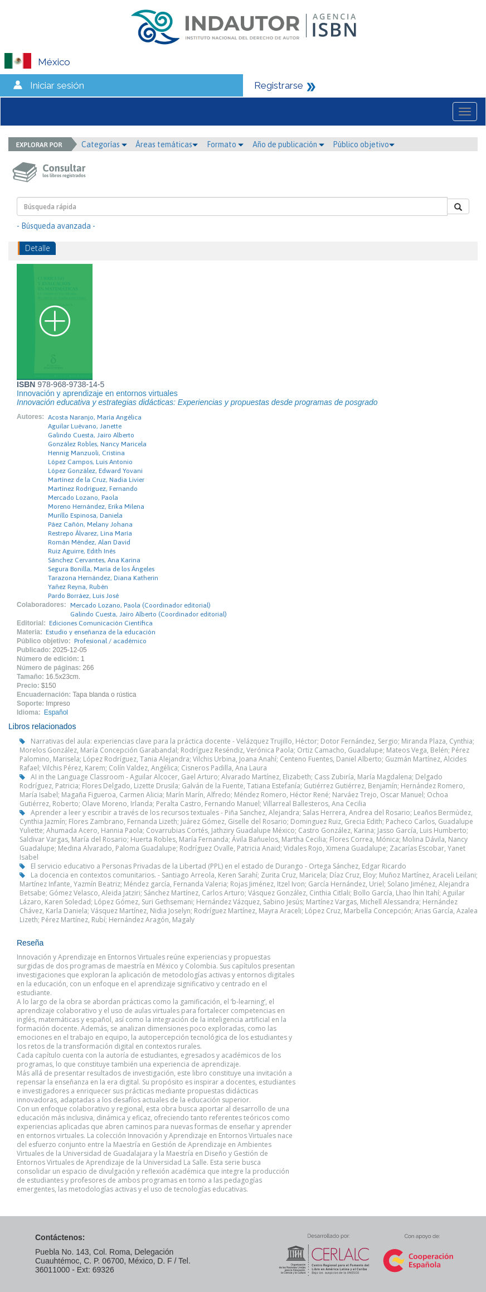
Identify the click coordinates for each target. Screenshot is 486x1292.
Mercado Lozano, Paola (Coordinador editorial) (140, 605)
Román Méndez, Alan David (89, 542)
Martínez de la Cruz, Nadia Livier (96, 480)
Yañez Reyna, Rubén (78, 587)
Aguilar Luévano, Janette (85, 426)
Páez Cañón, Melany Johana (90, 524)
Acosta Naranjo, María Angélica (95, 417)
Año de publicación (288, 144)
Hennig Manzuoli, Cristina (86, 453)
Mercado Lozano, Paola (83, 498)
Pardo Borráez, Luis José (83, 596)
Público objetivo (364, 144)
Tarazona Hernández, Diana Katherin (103, 578)
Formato (225, 144)
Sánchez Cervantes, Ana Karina (94, 560)
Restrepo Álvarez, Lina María (90, 533)
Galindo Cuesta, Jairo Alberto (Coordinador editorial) (148, 614)
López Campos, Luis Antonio (90, 462)
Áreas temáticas (166, 144)
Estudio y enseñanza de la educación (100, 632)
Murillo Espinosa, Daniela (85, 515)
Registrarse (278, 85)
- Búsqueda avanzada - (56, 225)
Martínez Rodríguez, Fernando (93, 489)
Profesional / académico (110, 641)
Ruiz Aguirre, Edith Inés (81, 551)
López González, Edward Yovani (95, 471)
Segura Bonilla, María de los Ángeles (101, 569)
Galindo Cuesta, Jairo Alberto (91, 435)
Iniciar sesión (57, 85)
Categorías (104, 144)
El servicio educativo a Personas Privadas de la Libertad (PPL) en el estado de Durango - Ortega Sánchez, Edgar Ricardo (218, 866)
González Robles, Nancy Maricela (97, 444)
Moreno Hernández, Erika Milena (96, 506)
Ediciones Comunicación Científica (101, 623)
